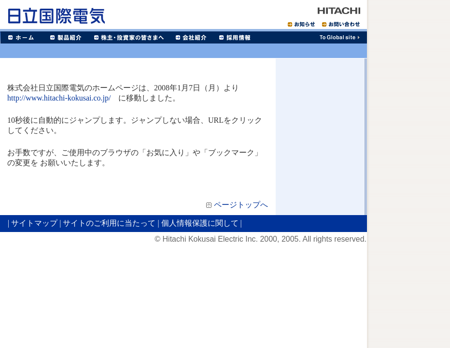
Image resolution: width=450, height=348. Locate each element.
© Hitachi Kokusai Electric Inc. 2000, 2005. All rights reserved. (260, 239)
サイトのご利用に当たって (109, 223)
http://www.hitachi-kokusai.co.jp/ (59, 98)
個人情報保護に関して (200, 223)
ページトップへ (241, 205)
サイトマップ (34, 223)
